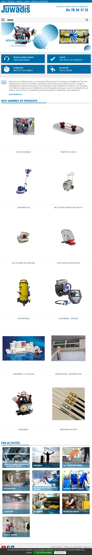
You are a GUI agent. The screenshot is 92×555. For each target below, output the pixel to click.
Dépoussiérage (23, 152)
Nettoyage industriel (72, 465)
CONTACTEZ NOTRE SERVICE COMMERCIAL (72, 7)
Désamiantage (10, 489)
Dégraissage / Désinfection (68, 374)
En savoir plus (16, 94)
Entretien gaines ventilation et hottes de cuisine (16, 465)
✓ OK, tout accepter (43, 553)
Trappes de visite (68, 152)
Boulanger (38, 512)
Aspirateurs (23, 318)
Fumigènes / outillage (23, 374)
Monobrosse (23, 207)
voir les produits (18, 46)
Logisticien (8, 512)
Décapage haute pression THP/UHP (44, 488)
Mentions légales (56, 547)
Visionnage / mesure (68, 318)
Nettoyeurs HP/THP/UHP (23, 263)
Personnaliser (60, 553)
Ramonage (24, 429)
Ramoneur (37, 465)
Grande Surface (10, 535)
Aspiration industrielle (73, 489)
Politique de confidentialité (73, 547)
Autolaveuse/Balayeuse (68, 263)
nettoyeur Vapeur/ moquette (68, 207)
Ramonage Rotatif (68, 429)
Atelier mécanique (71, 512)
